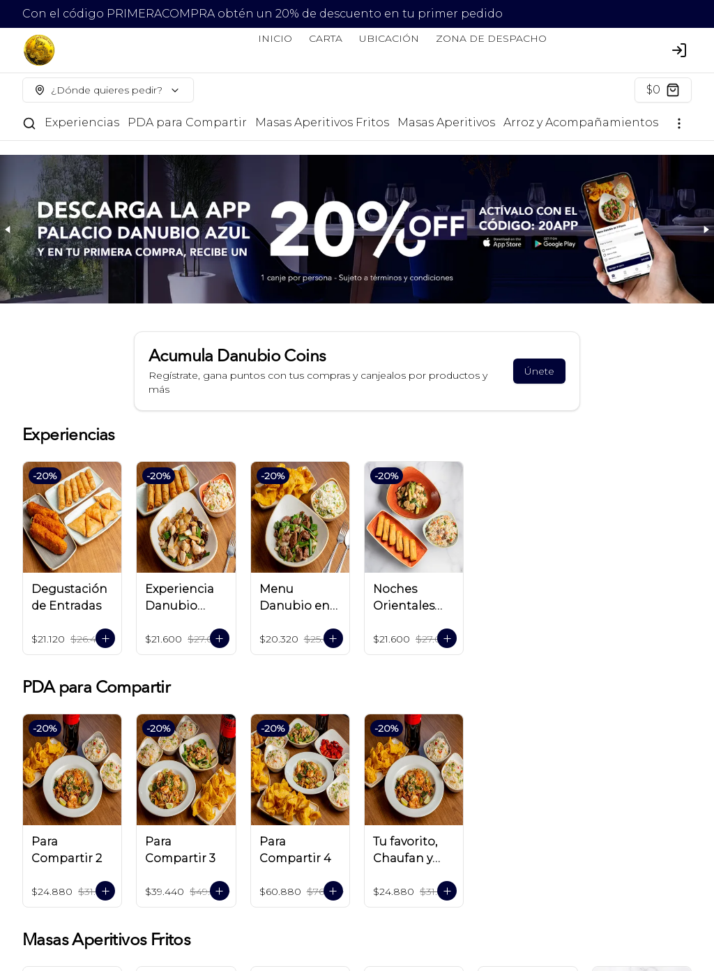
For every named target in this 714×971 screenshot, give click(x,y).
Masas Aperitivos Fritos (322, 122)
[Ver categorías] (679, 123)
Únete (539, 371)
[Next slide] (705, 229)
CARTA (325, 38)
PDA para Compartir (187, 122)
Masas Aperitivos (446, 122)
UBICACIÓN (389, 38)
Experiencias (82, 122)
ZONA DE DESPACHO (491, 38)
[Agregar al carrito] (105, 638)
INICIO (275, 38)
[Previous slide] (8, 229)
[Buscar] (29, 123)
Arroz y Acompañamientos (580, 122)
